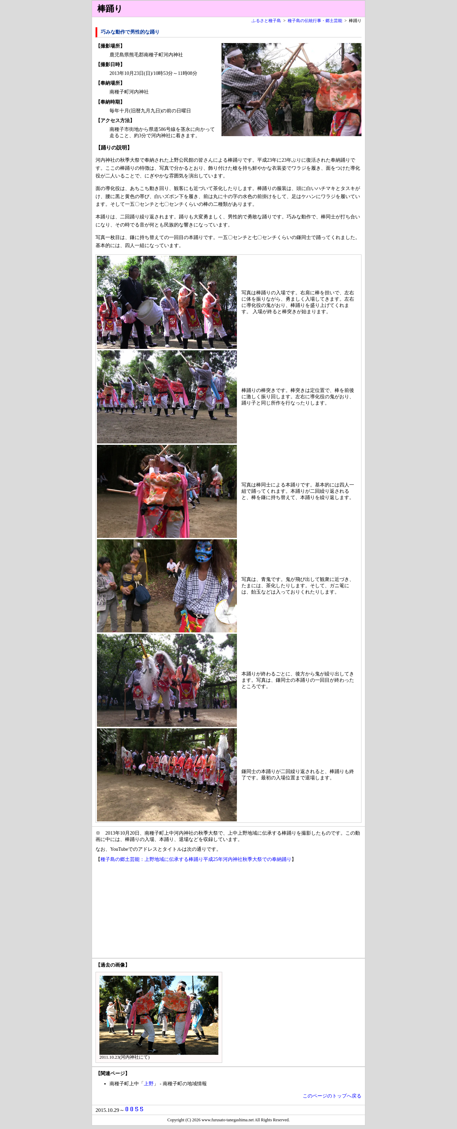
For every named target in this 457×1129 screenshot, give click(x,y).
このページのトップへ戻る (332, 1096)
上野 (149, 1083)
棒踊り (110, 8)
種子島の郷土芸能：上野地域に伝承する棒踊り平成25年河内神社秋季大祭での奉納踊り (195, 859)
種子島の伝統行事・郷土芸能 (315, 20)
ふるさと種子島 (266, 20)
